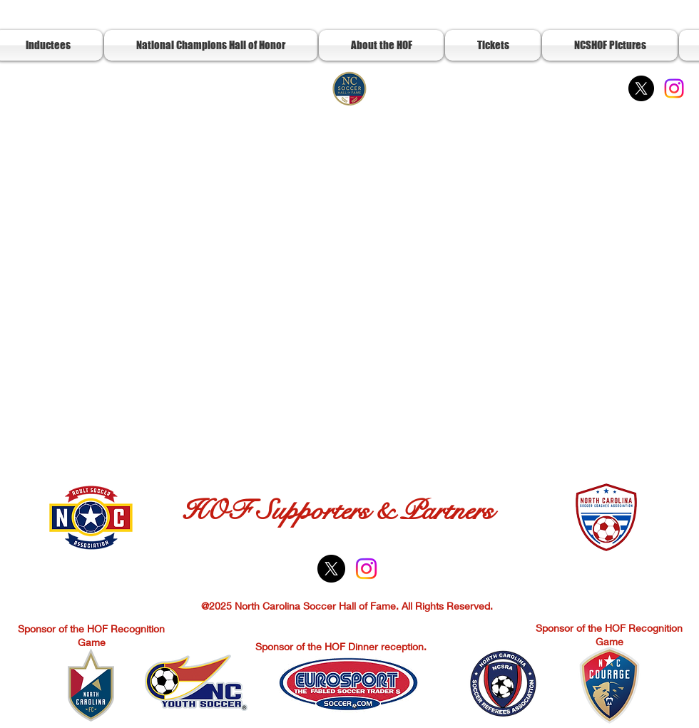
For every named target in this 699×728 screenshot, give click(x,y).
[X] (641, 88)
